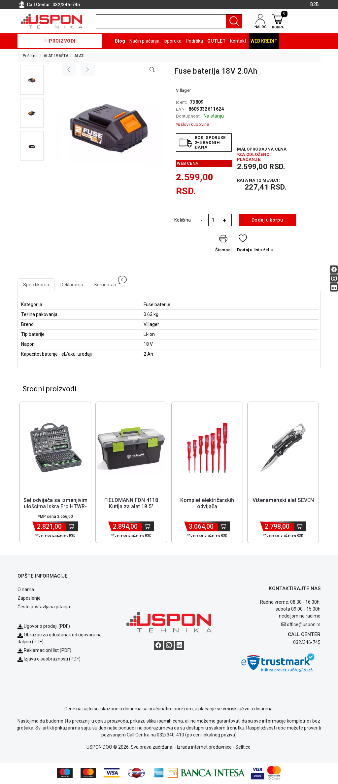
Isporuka (173, 41)
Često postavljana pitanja (43, 607)
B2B (314, 4)
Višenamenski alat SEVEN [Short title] (283, 501)
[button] (32, 80)
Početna (30, 55)
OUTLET (216, 41)
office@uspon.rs (304, 625)
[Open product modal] (152, 70)
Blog (120, 41)
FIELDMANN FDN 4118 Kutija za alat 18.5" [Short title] (131, 504)
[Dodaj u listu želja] (255, 245)
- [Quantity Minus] (201, 220)
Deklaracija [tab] (71, 284)
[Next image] (88, 69)
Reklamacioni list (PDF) (44, 651)
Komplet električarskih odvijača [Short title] (207, 504)
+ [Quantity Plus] (224, 220)
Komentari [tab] (108, 282)
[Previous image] (69, 69)
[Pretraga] (234, 21)
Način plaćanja (144, 41)
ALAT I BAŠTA (56, 55)
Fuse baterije (157, 304)
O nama (25, 590)
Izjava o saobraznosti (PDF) (52, 659)
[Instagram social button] (334, 278)
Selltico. (243, 748)
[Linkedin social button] (334, 287)
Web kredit (264, 41)
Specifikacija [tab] (36, 284)
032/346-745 (66, 4)
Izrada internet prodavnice (204, 748)
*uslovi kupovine (192, 124)
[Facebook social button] (334, 270)
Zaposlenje (29, 599)
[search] (169, 21)
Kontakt (238, 41)
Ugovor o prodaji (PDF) (43, 627)
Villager (183, 90)
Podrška (194, 41)
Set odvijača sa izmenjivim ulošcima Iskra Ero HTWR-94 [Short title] (55, 507)
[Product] (55, 449)
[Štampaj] (223, 245)
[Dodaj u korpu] (72, 527)
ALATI (79, 55)
